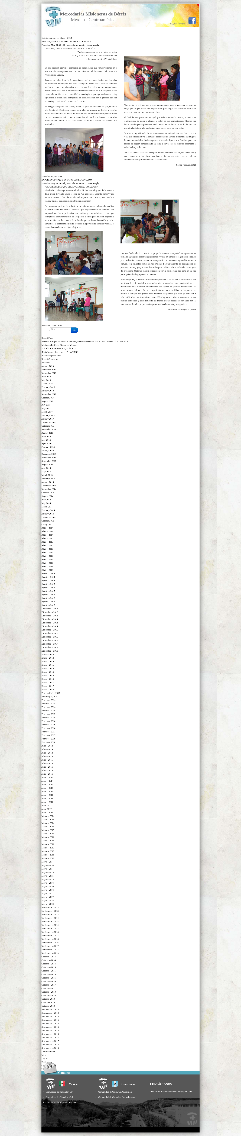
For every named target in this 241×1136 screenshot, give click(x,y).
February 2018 (48, 387)
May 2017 (46, 408)
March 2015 (47, 475)
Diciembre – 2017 (49, 640)
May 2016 (46, 440)
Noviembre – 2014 (49, 918)
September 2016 (48, 429)
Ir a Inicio (58, 33)
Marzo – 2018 (47, 854)
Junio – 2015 (47, 784)
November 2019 (48, 369)
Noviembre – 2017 (49, 946)
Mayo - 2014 (56, 176)
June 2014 (46, 499)
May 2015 (46, 471)
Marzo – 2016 (47, 837)
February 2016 (48, 447)
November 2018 (48, 373)
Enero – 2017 (47, 682)
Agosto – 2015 (48, 584)
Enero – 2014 (47, 654)
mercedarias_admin (76, 45)
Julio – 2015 (47, 756)
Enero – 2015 (47, 661)
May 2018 (46, 380)
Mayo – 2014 (47, 861)
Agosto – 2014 (48, 573)
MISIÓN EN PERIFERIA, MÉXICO (58, 348)
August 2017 (47, 401)
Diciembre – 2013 (49, 608)
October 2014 (47, 492)
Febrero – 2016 (48, 721)
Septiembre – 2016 (50, 1030)
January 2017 (47, 418)
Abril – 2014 (47, 527)
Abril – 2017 (47, 559)
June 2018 (46, 376)
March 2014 (47, 506)
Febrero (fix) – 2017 (50, 693)
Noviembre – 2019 (49, 953)
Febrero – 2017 (48, 731)
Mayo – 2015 (47, 872)
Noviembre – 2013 (49, 907)
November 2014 (48, 489)
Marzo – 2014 (47, 816)
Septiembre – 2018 (50, 1044)
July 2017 (45, 404)
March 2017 (47, 411)
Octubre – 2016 (48, 977)
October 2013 (47, 520)
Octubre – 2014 (48, 956)
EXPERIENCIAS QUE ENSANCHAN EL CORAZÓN (67, 179)
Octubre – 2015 (48, 967)
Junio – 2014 (47, 777)
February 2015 (48, 478)
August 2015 (47, 464)
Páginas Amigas (177, 23)
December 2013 (48, 517)
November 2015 (48, 457)
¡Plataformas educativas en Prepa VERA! (60, 352)
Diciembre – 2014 (49, 619)
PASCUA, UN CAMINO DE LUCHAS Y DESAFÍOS (66, 41)
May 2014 (46, 503)
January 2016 (47, 450)
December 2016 (48, 422)
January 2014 (47, 513)
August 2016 (47, 433)
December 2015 (48, 454)
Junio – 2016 (47, 795)
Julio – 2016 (47, 766)
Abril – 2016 (47, 549)
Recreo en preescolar (51, 355)
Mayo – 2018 (47, 900)
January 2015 (47, 482)
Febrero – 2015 (48, 710)
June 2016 (46, 436)
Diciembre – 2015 (49, 629)
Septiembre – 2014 (50, 1009)
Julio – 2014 (47, 745)
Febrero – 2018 (48, 738)
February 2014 (48, 510)
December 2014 (48, 485)
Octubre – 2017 (48, 984)
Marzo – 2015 (47, 826)
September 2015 (48, 461)
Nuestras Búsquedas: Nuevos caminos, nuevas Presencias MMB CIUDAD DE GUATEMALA (84, 341)
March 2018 (47, 383)
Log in (44, 1058)
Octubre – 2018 (48, 991)
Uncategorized (48, 1051)
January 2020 (47, 366)
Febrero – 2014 (48, 700)
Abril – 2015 (47, 538)
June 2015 (46, 468)
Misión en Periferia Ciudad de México (59, 345)
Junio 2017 (46, 805)
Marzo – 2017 (47, 847)
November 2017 (48, 394)
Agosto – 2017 (48, 601)
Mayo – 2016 (47, 882)
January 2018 (47, 390)
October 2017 (47, 397)
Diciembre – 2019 (49, 647)
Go (74, 330)
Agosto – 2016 (48, 594)
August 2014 (47, 496)
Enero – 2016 (47, 672)
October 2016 (47, 425)
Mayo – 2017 (47, 893)
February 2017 (48, 415)
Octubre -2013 (48, 998)
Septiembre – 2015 (50, 1020)
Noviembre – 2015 (49, 928)
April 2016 (46, 443)
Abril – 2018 (47, 566)
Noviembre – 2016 (49, 939)
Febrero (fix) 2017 (49, 696)
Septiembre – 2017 (50, 1037)
